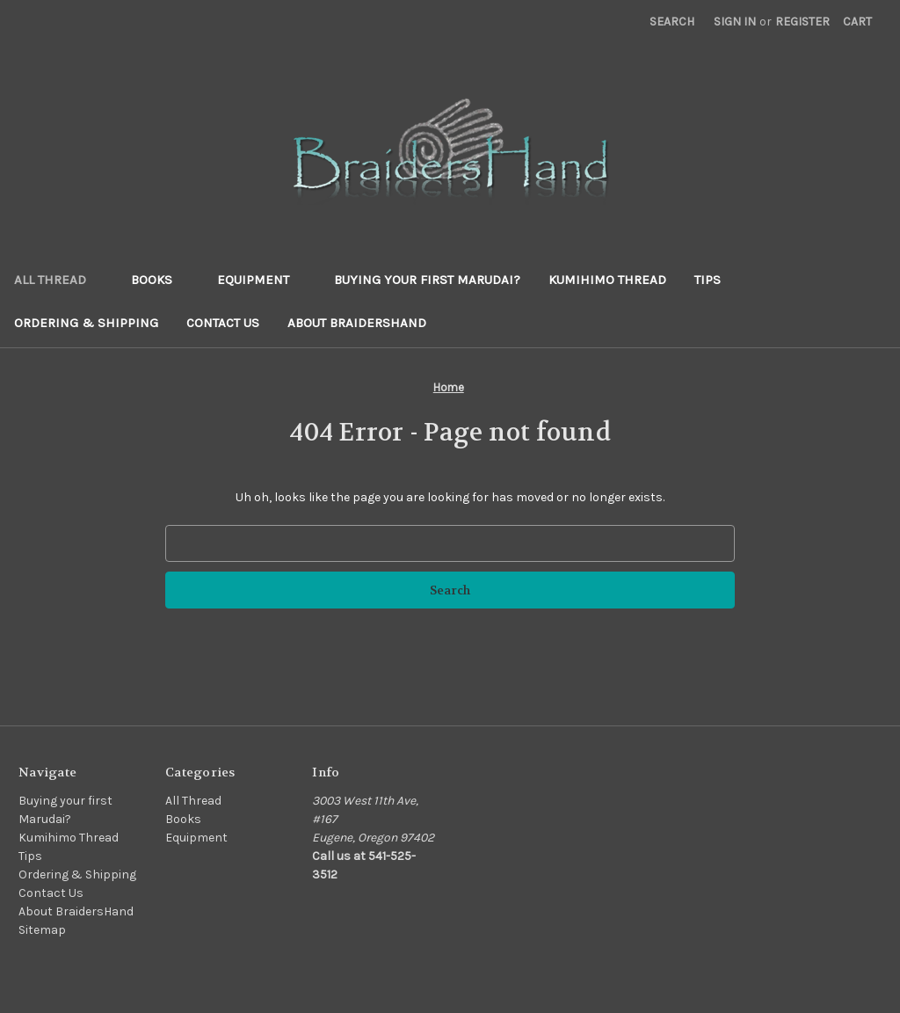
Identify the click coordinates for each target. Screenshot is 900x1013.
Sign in (735, 21)
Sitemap (42, 929)
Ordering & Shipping (86, 323)
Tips (707, 280)
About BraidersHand (356, 323)
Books (160, 280)
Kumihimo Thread (607, 280)
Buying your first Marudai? (427, 280)
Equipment (261, 280)
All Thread (58, 280)
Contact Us (222, 323)
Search (672, 21)
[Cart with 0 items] (857, 21)
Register (802, 21)
